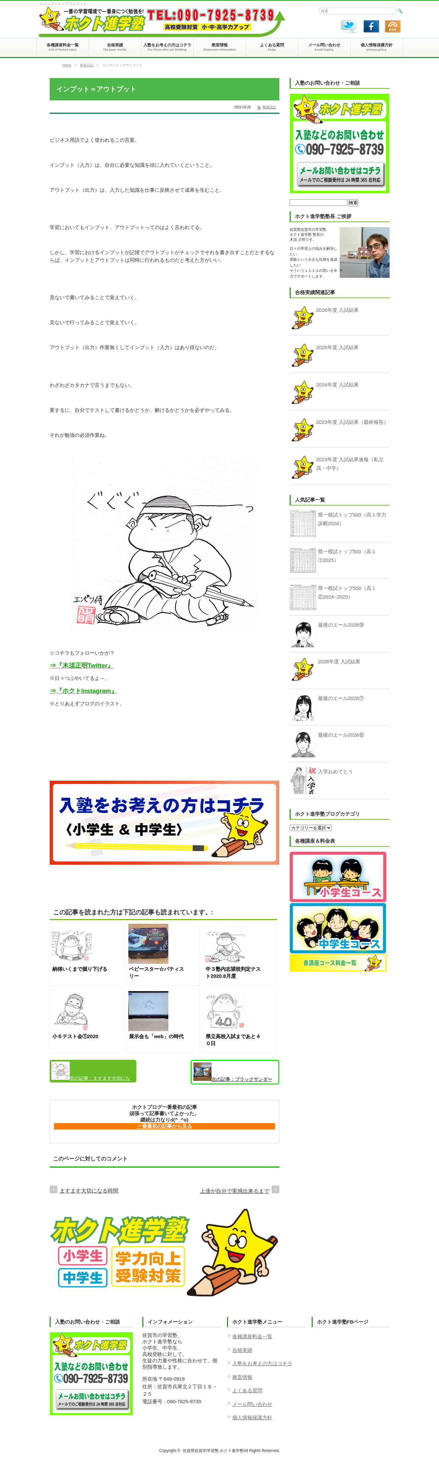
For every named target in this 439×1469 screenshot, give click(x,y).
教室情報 (242, 1377)
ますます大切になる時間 (90, 1071)
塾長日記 (86, 65)
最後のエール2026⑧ (341, 735)
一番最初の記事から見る (164, 1126)
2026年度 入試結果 (339, 661)
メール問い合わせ (252, 1404)
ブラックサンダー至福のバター (232, 1073)
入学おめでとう (335, 771)
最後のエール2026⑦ (341, 698)
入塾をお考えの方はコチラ (262, 1363)
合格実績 (242, 1350)
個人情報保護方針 (252, 1417)
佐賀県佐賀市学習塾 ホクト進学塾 (213, 1450)
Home (66, 65)
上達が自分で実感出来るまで (234, 1191)
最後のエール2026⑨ (341, 625)
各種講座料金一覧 (252, 1336)
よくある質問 (247, 1390)
